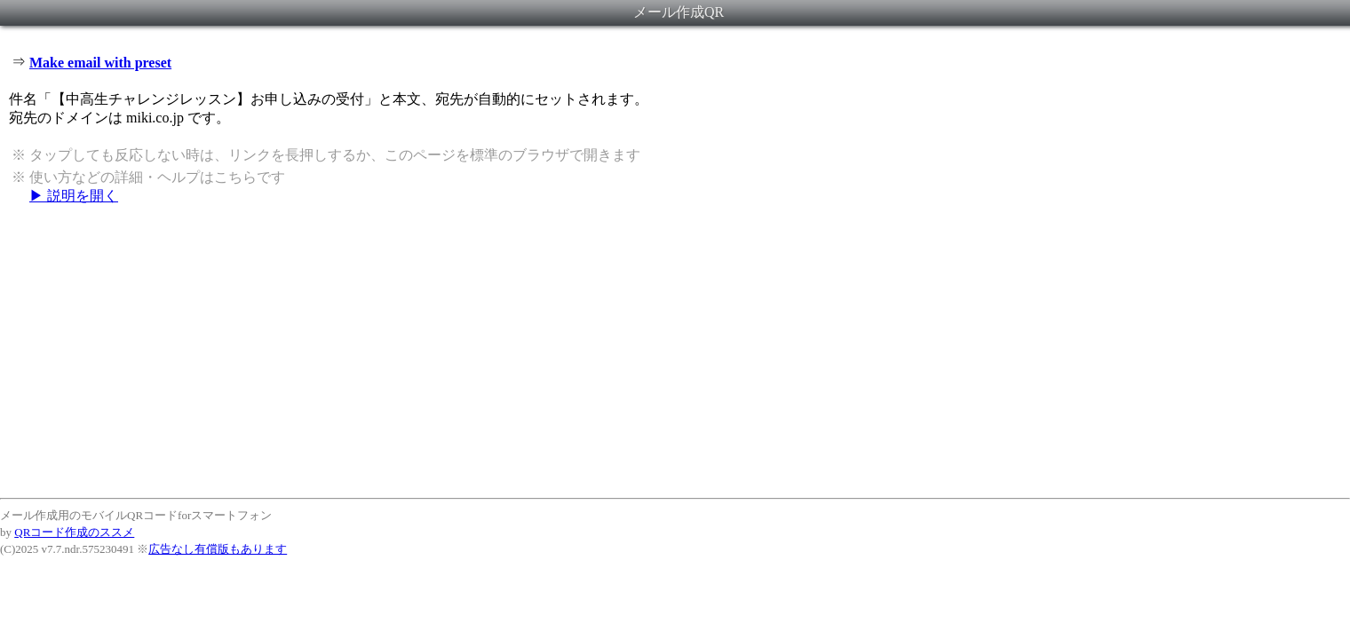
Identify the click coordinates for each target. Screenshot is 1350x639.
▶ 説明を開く (73, 195)
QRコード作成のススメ (74, 532)
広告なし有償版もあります (217, 549)
